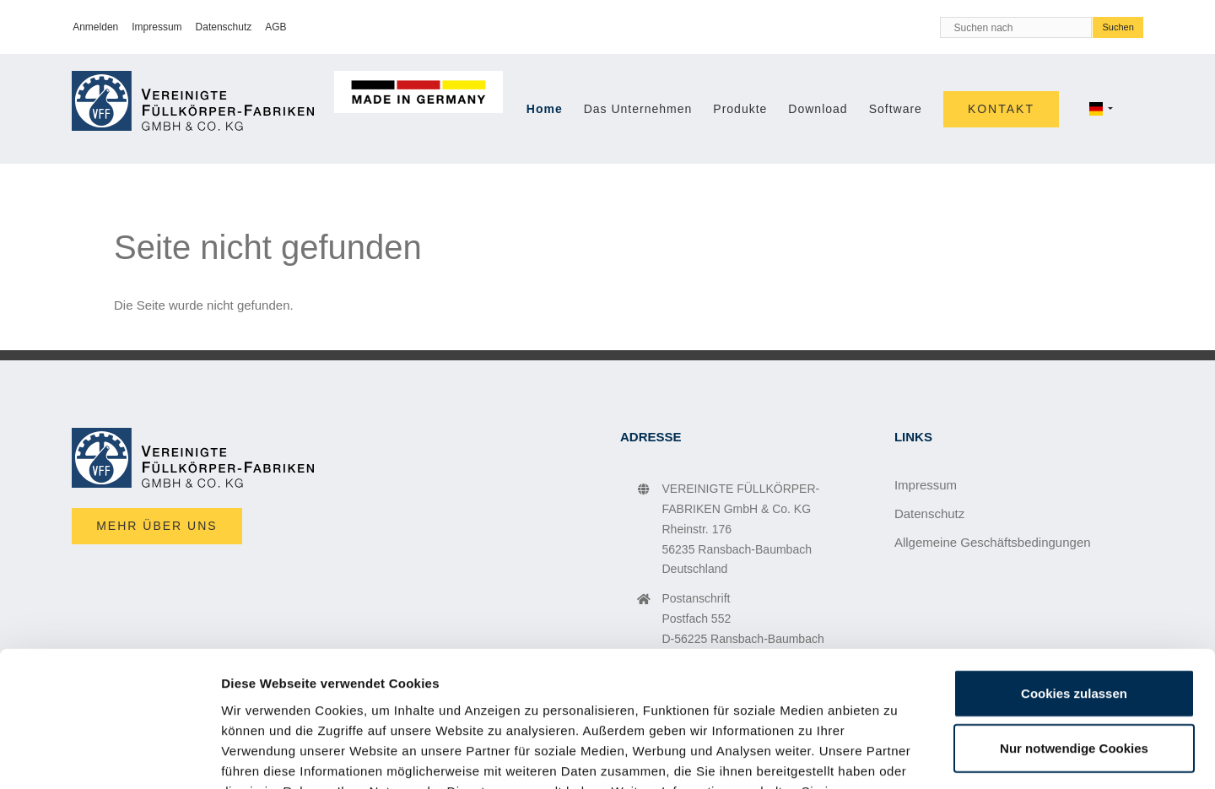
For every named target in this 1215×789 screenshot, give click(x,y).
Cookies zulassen (1074, 569)
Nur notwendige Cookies (1074, 625)
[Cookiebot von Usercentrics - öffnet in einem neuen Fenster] (109, 756)
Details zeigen (897, 755)
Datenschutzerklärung (342, 687)
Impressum (496, 687)
